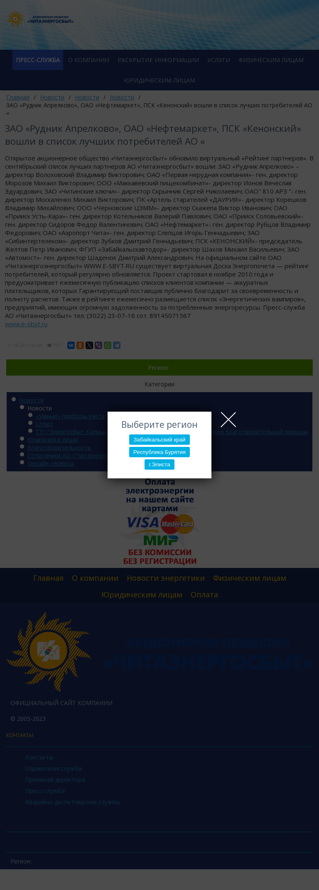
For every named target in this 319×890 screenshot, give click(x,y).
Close (228, 419)
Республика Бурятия (159, 452)
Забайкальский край (159, 440)
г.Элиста (159, 464)
